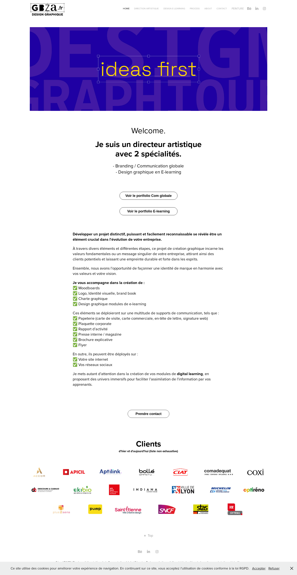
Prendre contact (148, 414)
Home (126, 8)
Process (195, 8)
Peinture (238, 8)
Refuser (274, 568)
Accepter (259, 568)
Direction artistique (146, 8)
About (208, 8)
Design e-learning (174, 8)
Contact (221, 8)
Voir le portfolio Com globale (148, 196)
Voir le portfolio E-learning (148, 211)
